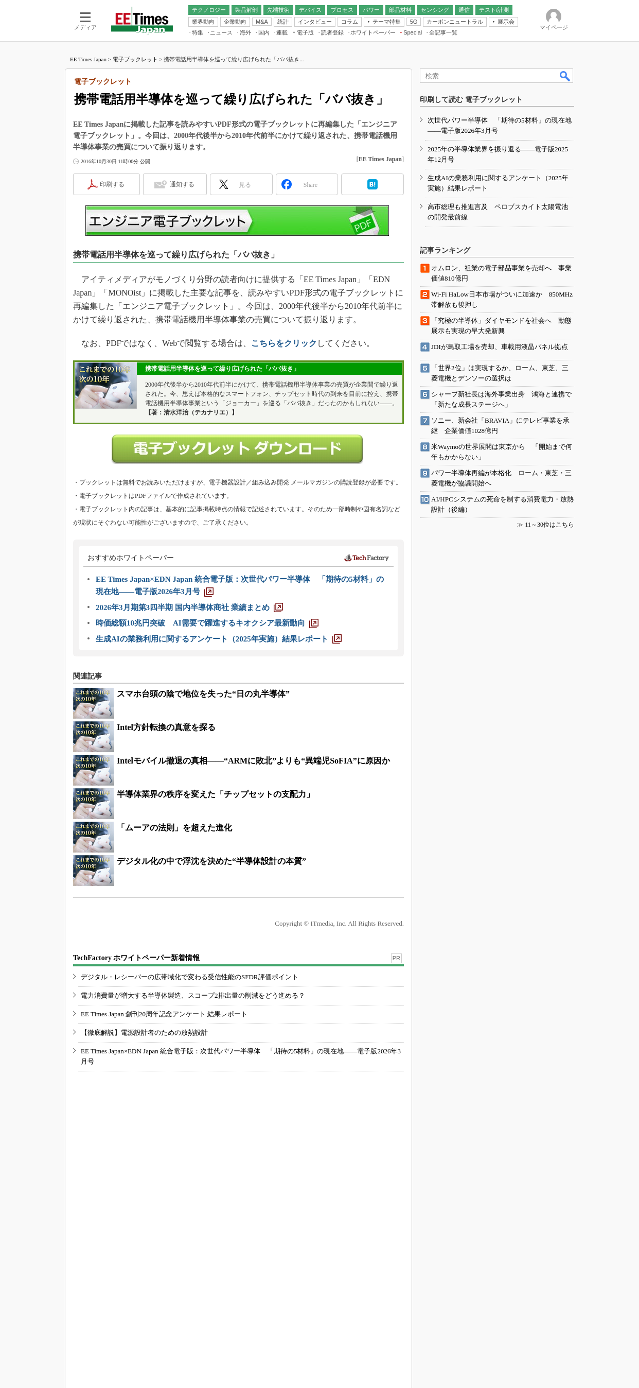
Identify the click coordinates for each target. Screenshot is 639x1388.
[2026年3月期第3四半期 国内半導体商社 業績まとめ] (189, 607)
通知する (182, 184)
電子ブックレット (135, 59)
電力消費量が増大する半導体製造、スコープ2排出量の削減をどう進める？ (193, 995)
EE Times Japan (88, 59)
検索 (565, 75)
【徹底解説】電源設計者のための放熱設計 (144, 1032)
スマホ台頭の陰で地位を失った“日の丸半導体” (203, 693)
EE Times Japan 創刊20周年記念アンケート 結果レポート (164, 1014)
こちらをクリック (284, 343)
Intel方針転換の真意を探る (166, 727)
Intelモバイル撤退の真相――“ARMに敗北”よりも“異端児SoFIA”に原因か (253, 760)
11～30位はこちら (549, 524)
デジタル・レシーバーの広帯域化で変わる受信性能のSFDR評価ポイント (189, 977)
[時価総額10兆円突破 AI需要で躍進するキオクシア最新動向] (207, 623)
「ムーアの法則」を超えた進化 (174, 827)
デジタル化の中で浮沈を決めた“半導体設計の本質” (211, 861)
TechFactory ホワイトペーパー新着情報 (136, 958)
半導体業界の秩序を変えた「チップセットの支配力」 (215, 794)
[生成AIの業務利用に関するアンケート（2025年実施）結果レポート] (219, 639)
